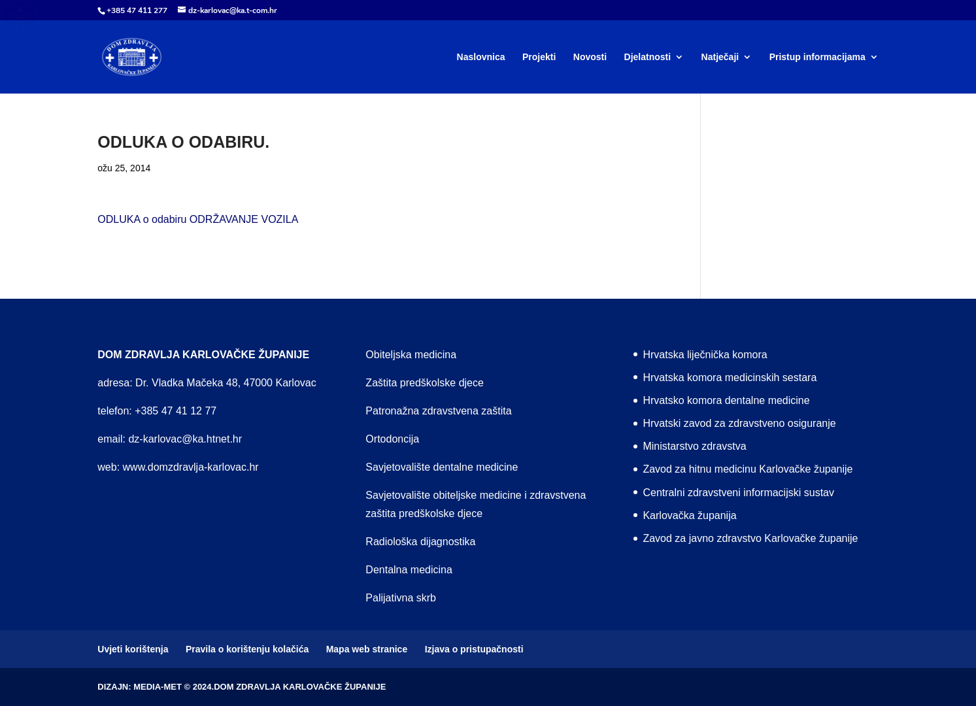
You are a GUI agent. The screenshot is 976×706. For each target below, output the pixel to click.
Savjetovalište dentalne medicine (441, 467)
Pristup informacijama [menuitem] (817, 57)
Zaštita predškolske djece (424, 382)
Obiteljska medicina (410, 354)
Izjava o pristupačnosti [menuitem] (474, 649)
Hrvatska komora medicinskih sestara (729, 377)
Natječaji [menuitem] (720, 57)
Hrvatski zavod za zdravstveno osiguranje (739, 423)
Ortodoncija (392, 439)
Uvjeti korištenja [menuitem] (132, 649)
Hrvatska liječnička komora (705, 354)
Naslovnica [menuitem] (481, 57)
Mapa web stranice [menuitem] (367, 649)
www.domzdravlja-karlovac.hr (191, 467)
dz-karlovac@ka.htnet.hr (185, 439)
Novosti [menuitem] (590, 57)
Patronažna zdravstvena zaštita (438, 410)
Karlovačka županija (689, 515)
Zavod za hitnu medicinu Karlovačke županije (747, 469)
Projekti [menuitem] (539, 57)
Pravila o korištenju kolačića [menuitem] (247, 649)
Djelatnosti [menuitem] (647, 57)
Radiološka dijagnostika (420, 541)
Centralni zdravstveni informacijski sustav (738, 492)
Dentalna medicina (408, 569)
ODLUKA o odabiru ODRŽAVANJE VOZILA (197, 219)
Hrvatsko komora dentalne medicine (726, 400)
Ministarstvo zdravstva (694, 446)
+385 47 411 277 (137, 10)
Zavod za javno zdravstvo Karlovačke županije (750, 538)
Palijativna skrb (400, 597)
